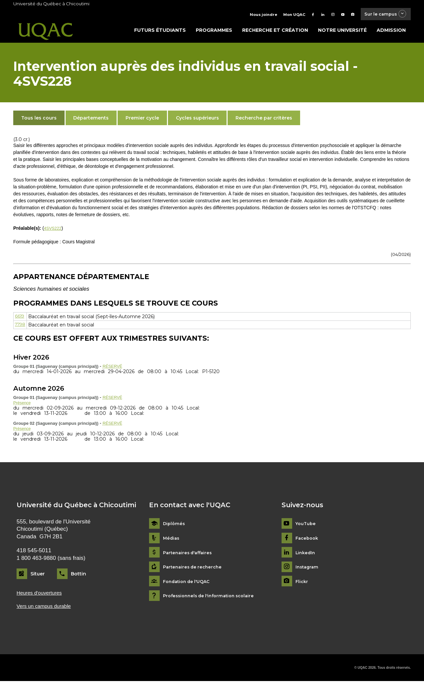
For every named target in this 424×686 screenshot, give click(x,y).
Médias (172, 541)
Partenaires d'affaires (189, 556)
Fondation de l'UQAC (189, 585)
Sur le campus (382, 15)
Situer (37, 577)
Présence (23, 405)
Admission (391, 32)
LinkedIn (306, 556)
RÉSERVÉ (114, 368)
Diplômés (174, 527)
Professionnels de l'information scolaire (212, 599)
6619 (20, 318)
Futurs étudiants (160, 32)
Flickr (302, 585)
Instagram (307, 570)
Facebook (307, 541)
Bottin (78, 577)
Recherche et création (275, 32)
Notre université (342, 32)
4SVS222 (54, 230)
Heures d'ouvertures (42, 596)
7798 (21, 326)
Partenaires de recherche (194, 570)
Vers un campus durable (47, 610)
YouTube (306, 527)
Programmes (214, 32)
